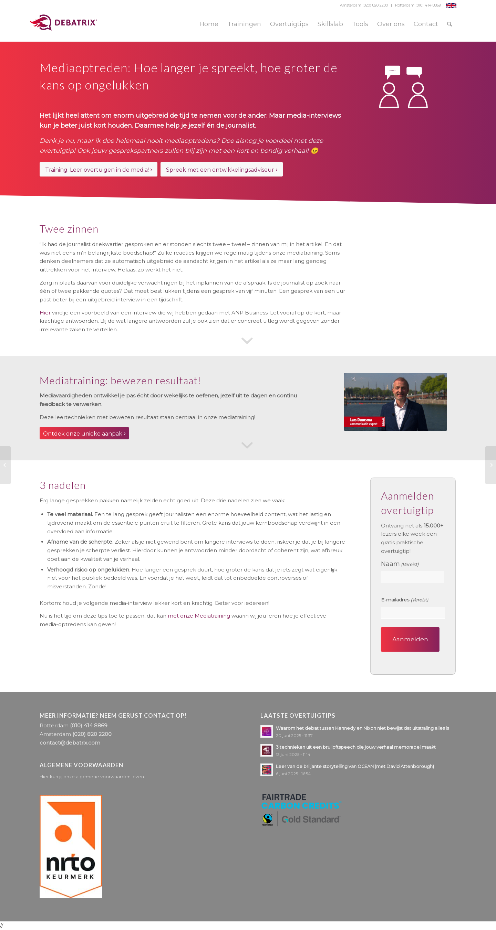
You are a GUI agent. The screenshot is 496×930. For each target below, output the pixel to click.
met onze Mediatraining (199, 615)
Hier (45, 312)
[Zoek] (449, 24)
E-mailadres (406, 600)
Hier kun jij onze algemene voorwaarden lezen (92, 776)
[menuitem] (209, 24)
